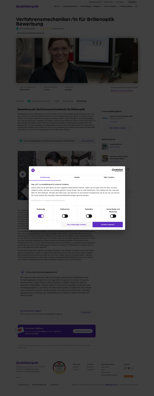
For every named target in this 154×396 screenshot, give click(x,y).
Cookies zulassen (107, 225)
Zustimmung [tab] (45, 177)
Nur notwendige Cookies (76, 225)
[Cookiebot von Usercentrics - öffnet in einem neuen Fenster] (113, 170)
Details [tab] (77, 177)
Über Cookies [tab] (109, 177)
